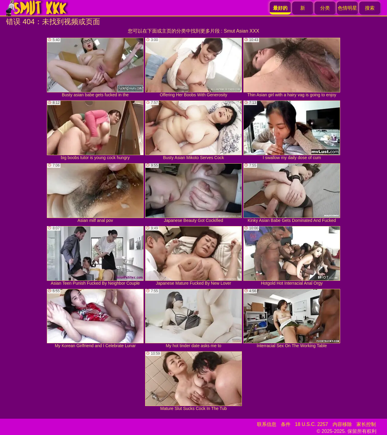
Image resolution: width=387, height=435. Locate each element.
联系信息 (266, 424)
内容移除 (342, 424)
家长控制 (366, 424)
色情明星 (347, 8)
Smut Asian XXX (241, 31)
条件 (286, 424)
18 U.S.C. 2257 (311, 424)
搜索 (370, 8)
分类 (325, 8)
